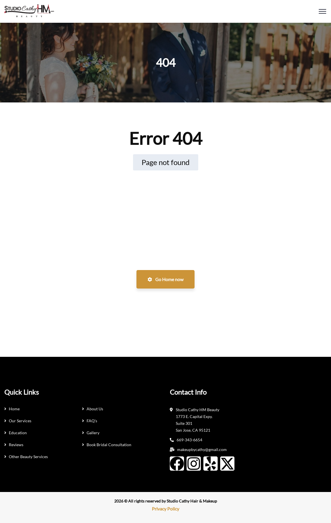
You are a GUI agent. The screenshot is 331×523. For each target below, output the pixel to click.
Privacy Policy (165, 508)
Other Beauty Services (28, 456)
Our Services (20, 420)
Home (14, 408)
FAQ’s (92, 420)
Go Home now (165, 279)
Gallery (93, 432)
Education (18, 432)
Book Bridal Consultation (109, 444)
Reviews (16, 444)
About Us (95, 408)
